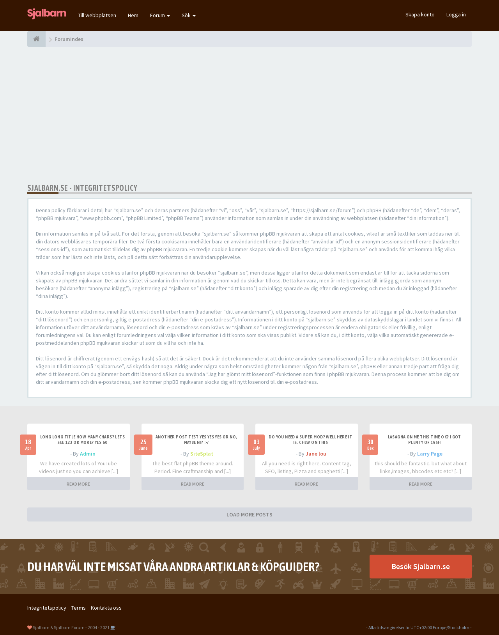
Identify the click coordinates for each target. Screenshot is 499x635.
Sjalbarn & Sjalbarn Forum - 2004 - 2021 (71, 627)
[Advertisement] (249, 115)
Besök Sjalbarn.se (420, 566)
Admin (88, 453)
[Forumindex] (36, 39)
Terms (78, 607)
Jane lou (316, 453)
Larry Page (429, 453)
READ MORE (78, 484)
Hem (133, 15)
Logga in (456, 14)
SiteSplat (201, 453)
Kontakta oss (106, 607)
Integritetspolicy (46, 607)
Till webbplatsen (97, 15)
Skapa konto (420, 14)
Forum (160, 15)
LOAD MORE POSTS (249, 514)
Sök (189, 15)
